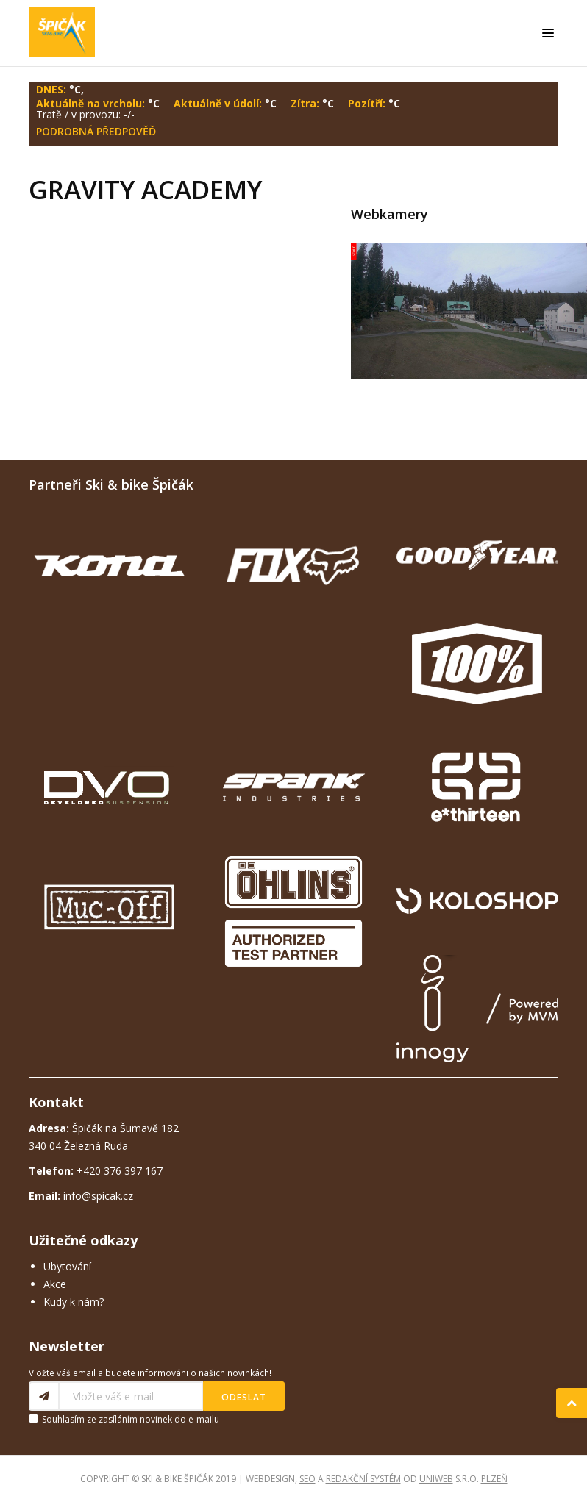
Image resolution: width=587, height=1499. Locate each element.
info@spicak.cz (98, 1196)
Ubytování (67, 1266)
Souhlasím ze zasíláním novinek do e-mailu (130, 1419)
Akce (54, 1284)
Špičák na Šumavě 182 (104, 1128)
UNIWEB (436, 1479)
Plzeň (494, 1479)
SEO (307, 1479)
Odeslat (243, 1397)
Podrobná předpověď (96, 131)
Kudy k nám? (73, 1302)
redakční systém (363, 1479)
